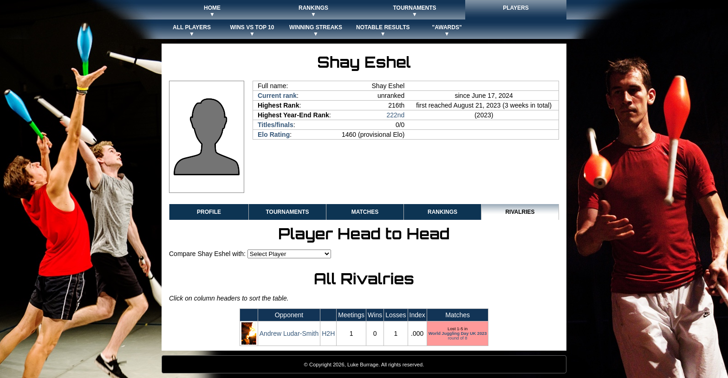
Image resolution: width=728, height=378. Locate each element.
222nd (395, 115)
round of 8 (458, 335)
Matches (364, 212)
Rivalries (519, 212)
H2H (328, 333)
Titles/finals (275, 124)
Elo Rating (274, 134)
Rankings (442, 212)
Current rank (277, 95)
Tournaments (287, 212)
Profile (209, 212)
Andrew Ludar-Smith (289, 333)
